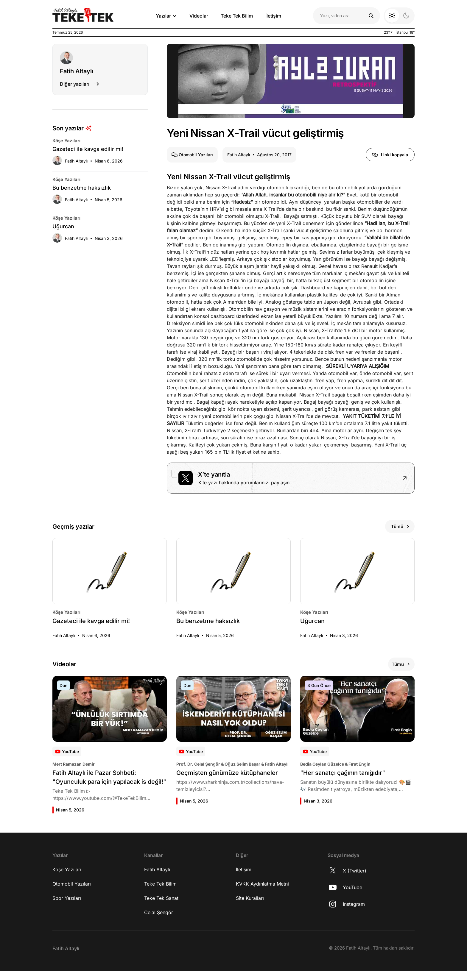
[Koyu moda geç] (399, 15)
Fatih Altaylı (157, 869)
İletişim (273, 16)
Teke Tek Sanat (161, 898)
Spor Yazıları (66, 898)
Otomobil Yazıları (71, 884)
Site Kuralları (250, 898)
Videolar (198, 16)
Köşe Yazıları (66, 869)
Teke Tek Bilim (237, 16)
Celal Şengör (158, 912)
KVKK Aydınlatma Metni (262, 884)
